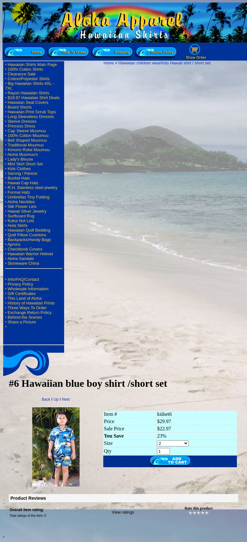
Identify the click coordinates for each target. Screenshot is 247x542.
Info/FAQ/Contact (23, 279)
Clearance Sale (22, 74)
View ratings (123, 512)
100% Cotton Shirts (25, 69)
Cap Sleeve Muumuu (27, 130)
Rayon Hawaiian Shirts (28, 93)
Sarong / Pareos (22, 173)
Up (56, 399)
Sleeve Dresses (22, 121)
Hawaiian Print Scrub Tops (32, 111)
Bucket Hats (19, 178)
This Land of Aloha (25, 298)
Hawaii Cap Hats (23, 182)
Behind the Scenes (25, 317)
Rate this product (198, 508)
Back (46, 399)
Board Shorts (20, 107)
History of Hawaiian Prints (31, 303)
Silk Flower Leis (22, 206)
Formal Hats (19, 192)
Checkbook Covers (25, 249)
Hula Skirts (17, 225)
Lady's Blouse (20, 159)
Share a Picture (22, 322)
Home (109, 63)
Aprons (13, 244)
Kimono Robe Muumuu (29, 149)
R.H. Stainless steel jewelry (32, 187)
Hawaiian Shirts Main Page (32, 64)
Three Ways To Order (27, 307)
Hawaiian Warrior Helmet (30, 253)
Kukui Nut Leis (21, 220)
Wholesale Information (28, 288)
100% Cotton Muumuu (28, 135)
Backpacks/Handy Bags (29, 239)
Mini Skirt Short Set (25, 164)
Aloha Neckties (21, 201)
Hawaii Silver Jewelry (27, 211)
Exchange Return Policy (29, 312)
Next (66, 399)
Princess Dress (21, 126)
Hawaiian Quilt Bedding (29, 230)
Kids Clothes (19, 168)
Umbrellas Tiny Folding (28, 197)
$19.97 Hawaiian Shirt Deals (33, 97)
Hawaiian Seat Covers (28, 102)
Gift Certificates (22, 293)
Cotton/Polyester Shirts (29, 78)
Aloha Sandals (20, 258)
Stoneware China (23, 263)
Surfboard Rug (21, 216)
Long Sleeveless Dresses (31, 116)
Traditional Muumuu (26, 145)
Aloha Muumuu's (22, 154)
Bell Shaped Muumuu (27, 140)
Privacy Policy (20, 284)
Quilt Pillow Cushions (27, 235)
